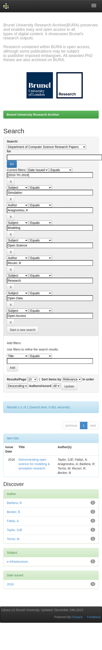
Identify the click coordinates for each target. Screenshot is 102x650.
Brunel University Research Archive (33, 114)
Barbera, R (14, 503)
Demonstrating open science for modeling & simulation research (34, 464)
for (9, 151)
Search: (12, 141)
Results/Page (16, 379)
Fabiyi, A (13, 521)
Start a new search (23, 330)
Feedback (94, 617)
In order (88, 379)
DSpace (77, 617)
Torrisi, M (13, 539)
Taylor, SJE (14, 530)
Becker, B (13, 512)
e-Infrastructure (17, 561)
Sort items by (51, 379)
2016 (10, 584)
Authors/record (40, 386)
